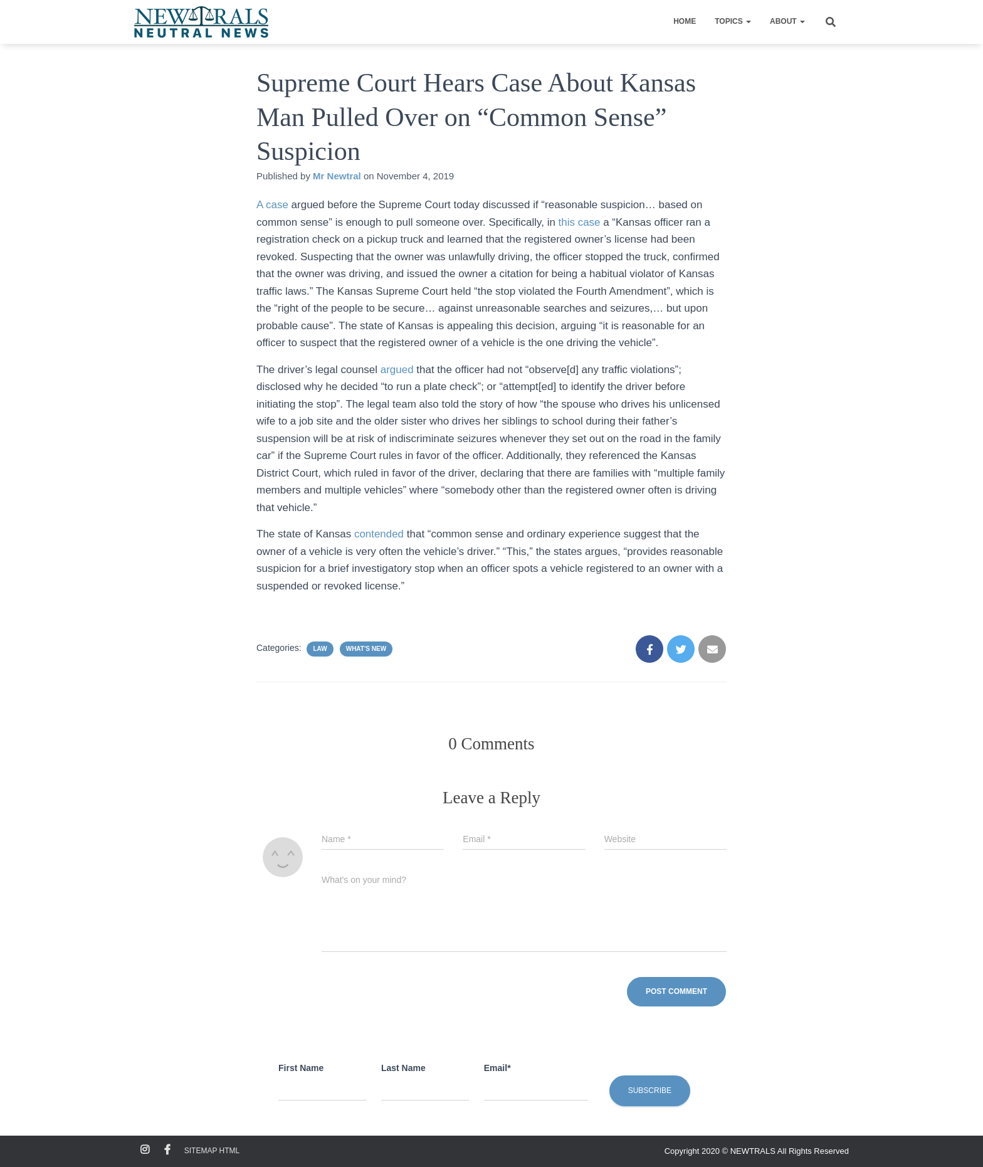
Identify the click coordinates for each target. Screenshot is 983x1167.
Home (684, 21)
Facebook (167, 1150)
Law (320, 648)
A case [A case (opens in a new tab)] (272, 205)
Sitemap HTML (211, 1150)
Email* (497, 1068)
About (787, 21)
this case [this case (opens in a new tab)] (580, 222)
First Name (300, 1068)
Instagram (144, 1150)
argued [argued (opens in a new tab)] (399, 370)
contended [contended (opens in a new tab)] (380, 534)
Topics (733, 21)
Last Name (403, 1068)
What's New (366, 648)
